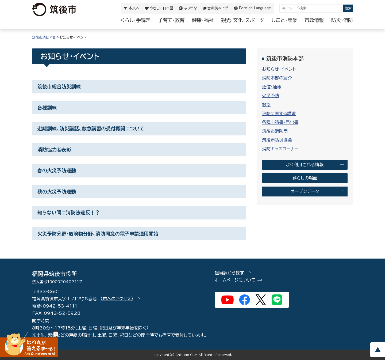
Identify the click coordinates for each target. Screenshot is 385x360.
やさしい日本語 (161, 8)
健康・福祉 (203, 20)
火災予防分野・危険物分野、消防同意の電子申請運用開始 (97, 233)
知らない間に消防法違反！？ (68, 212)
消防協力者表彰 (54, 149)
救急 (266, 105)
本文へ (134, 8)
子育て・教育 (171, 20)
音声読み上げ (217, 8)
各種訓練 (47, 107)
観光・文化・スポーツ (242, 20)
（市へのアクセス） (117, 299)
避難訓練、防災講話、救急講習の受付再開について (90, 128)
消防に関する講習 (279, 113)
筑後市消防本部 (44, 37)
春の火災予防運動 (56, 170)
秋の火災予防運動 (56, 191)
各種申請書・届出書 (280, 122)
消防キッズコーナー (280, 149)
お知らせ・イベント (279, 69)
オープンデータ (305, 191)
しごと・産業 (284, 20)
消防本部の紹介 (277, 78)
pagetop (377, 349)
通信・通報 (271, 87)
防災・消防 (342, 20)
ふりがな (190, 8)
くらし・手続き (136, 20)
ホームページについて (235, 280)
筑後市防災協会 (277, 140)
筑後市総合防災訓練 (59, 86)
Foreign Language (255, 8)
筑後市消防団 (275, 131)
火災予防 (270, 95)
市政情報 (314, 20)
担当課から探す (229, 273)
